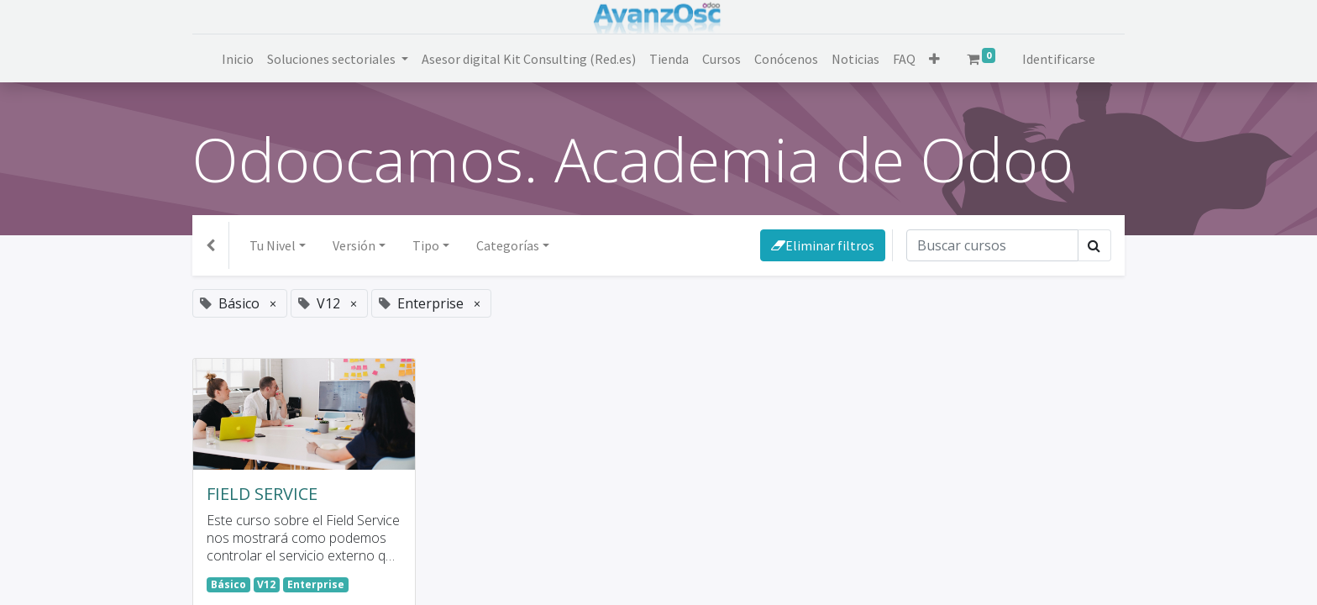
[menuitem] (237, 59)
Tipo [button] (425, 245)
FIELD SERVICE (262, 494)
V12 (266, 584)
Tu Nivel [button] (272, 245)
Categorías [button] (507, 245)
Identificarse (1058, 58)
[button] (934, 59)
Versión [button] (354, 245)
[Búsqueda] (992, 245)
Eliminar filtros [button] (822, 245)
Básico (228, 584)
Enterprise (315, 584)
